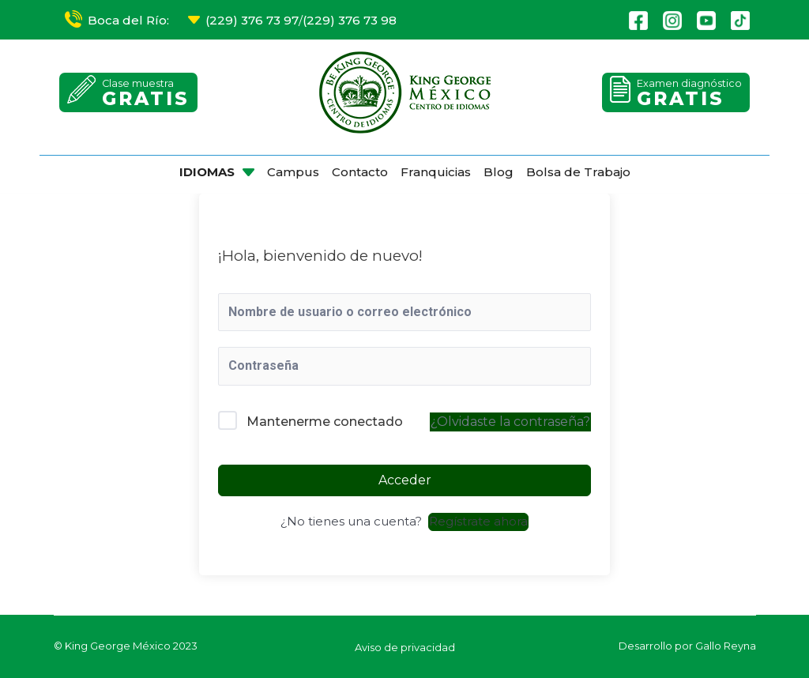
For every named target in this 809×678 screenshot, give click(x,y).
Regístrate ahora (478, 521)
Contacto (360, 171)
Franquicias (436, 171)
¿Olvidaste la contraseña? (510, 421)
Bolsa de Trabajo (578, 171)
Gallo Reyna (725, 645)
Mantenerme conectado (324, 421)
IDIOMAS (207, 171)
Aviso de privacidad (405, 647)
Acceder (404, 480)
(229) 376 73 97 (252, 20)
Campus (293, 171)
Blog (499, 171)
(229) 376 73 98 (350, 20)
